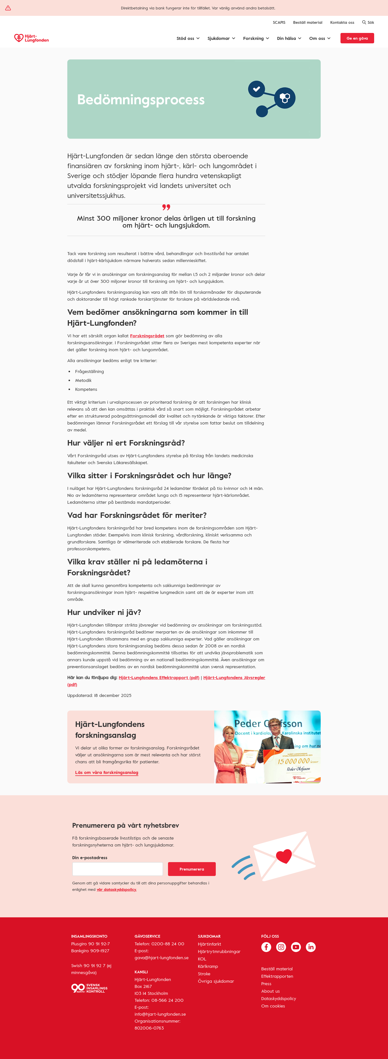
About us (270, 991)
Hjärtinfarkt (209, 944)
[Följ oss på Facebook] (266, 947)
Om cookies (273, 1006)
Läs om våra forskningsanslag (106, 772)
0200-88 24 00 (167, 943)
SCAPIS (279, 22)
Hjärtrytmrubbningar (219, 951)
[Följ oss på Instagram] (281, 947)
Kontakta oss (342, 22)
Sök (368, 22)
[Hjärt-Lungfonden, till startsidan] (31, 38)
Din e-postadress (89, 857)
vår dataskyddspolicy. (117, 889)
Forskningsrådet (147, 335)
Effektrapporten (277, 976)
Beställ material (307, 22)
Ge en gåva (357, 38)
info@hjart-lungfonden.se (160, 1014)
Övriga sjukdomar (216, 981)
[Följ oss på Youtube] (296, 947)
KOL (202, 958)
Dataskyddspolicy (278, 998)
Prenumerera (192, 869)
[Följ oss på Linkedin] (311, 947)
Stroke (204, 973)
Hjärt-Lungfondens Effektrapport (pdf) (159, 677)
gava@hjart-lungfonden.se (162, 957)
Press (266, 983)
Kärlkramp (208, 966)
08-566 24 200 (167, 1000)
